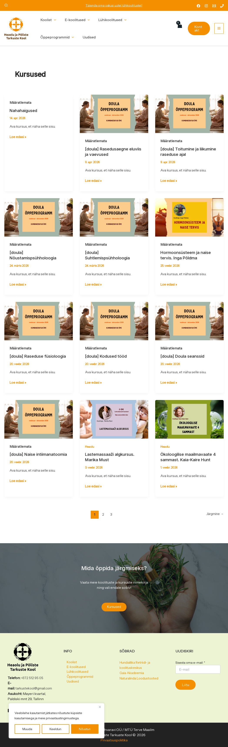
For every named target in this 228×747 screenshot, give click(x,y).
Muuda (27, 729)
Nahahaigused (25, 110)
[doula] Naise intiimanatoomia (26, 461)
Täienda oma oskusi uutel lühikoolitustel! (114, 5)
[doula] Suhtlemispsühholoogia (109, 255)
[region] (56, 720)
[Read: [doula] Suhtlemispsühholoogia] (114, 217)
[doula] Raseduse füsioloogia (27, 358)
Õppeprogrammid (78, 673)
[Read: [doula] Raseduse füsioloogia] (38, 320)
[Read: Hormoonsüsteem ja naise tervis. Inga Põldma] (189, 217)
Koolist (69, 657)
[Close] (99, 706)
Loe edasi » (18, 136)
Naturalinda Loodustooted (140, 673)
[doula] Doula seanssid (183, 355)
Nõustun (85, 729)
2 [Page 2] (102, 519)
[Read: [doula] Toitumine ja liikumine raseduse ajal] (189, 113)
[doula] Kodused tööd (107, 355)
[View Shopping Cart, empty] (179, 28)
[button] (6, 5)
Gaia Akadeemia (132, 668)
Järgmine (214, 519)
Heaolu (90, 451)
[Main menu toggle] (219, 28)
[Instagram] (206, 6)
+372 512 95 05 (32, 673)
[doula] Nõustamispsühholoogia (34, 255)
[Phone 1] (222, 6)
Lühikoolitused (75, 668)
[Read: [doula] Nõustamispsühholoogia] (38, 217)
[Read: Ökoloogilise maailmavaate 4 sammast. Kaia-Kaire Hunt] (189, 423)
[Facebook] (198, 6)
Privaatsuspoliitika (114, 740)
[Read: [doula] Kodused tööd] (114, 320)
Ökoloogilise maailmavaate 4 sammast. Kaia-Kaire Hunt (189, 461)
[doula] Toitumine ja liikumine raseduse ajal (183, 151)
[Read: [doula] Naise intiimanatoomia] (38, 423)
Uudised (70, 678)
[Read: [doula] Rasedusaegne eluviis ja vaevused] (114, 113)
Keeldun (55, 729)
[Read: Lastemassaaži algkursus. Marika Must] (114, 423)
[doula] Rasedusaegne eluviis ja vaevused (108, 151)
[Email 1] (214, 6)
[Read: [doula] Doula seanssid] (189, 320)
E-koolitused (73, 662)
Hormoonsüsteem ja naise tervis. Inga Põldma (187, 255)
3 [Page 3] (111, 519)
